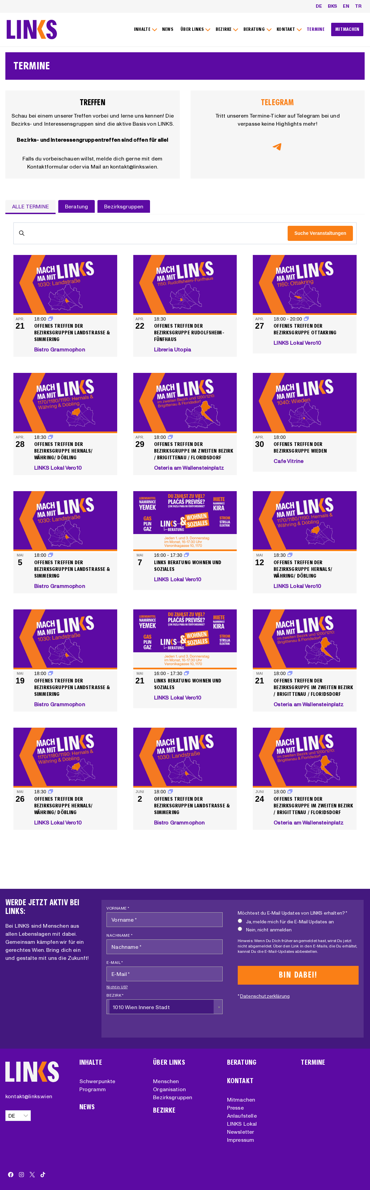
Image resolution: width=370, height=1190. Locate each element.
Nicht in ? (117, 987)
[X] (32, 1174)
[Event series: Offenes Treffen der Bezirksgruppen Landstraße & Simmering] (50, 319)
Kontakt (240, 1081)
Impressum (240, 1140)
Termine (313, 1062)
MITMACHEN (347, 29)
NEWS (167, 29)
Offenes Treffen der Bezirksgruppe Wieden (300, 447)
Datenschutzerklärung (265, 996)
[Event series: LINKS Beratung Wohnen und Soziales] (186, 555)
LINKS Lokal (242, 1124)
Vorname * (118, 908)
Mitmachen (241, 1100)
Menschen (166, 1081)
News (87, 1107)
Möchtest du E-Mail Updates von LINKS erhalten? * (293, 913)
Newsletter (240, 1132)
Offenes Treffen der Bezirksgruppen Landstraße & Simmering (72, 332)
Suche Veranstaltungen (320, 233)
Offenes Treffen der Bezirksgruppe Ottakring (305, 329)
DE (319, 6)
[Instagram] (21, 1174)
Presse (235, 1108)
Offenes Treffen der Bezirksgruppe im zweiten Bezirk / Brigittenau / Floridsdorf (193, 451)
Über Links (169, 1062)
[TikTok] (43, 1174)
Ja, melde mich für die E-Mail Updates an (286, 921)
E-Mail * (114, 962)
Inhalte (90, 1062)
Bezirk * (115, 995)
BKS (332, 6)
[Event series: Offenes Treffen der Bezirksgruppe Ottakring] (306, 319)
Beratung (241, 1062)
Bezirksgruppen (172, 1097)
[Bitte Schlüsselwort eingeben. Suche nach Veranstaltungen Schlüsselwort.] (151, 233)
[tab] (30, 207)
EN (346, 6)
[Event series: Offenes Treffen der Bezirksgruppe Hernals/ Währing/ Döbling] (50, 437)
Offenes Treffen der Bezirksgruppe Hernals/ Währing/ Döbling (63, 451)
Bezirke (164, 1110)
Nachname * (119, 935)
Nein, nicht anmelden (265, 929)
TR (358, 6)
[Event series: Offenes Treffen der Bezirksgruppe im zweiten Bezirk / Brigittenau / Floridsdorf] (170, 437)
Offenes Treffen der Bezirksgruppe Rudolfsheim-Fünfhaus (189, 332)
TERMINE (315, 29)
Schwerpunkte (97, 1081)
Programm (92, 1089)
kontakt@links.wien (28, 1096)
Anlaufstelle (242, 1116)
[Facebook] (10, 1174)
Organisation (169, 1089)
